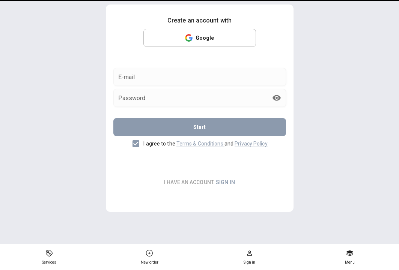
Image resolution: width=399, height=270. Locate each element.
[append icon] (276, 97)
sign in (225, 182)
